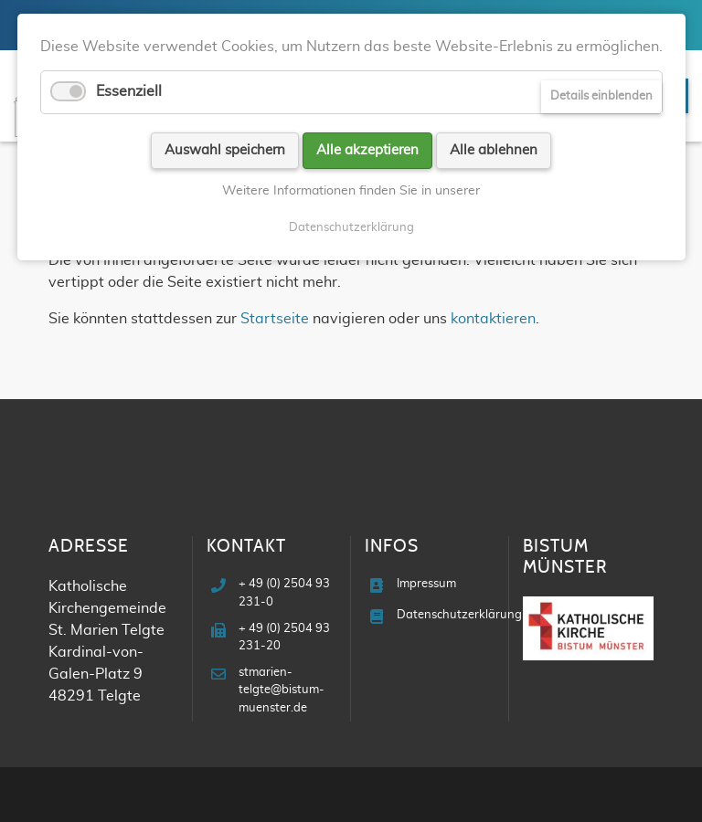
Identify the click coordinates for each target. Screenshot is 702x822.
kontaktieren (493, 318)
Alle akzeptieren (367, 150)
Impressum (426, 584)
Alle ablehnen (493, 150)
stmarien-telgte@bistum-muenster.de (281, 690)
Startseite (274, 318)
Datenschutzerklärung (459, 615)
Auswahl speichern (225, 150)
